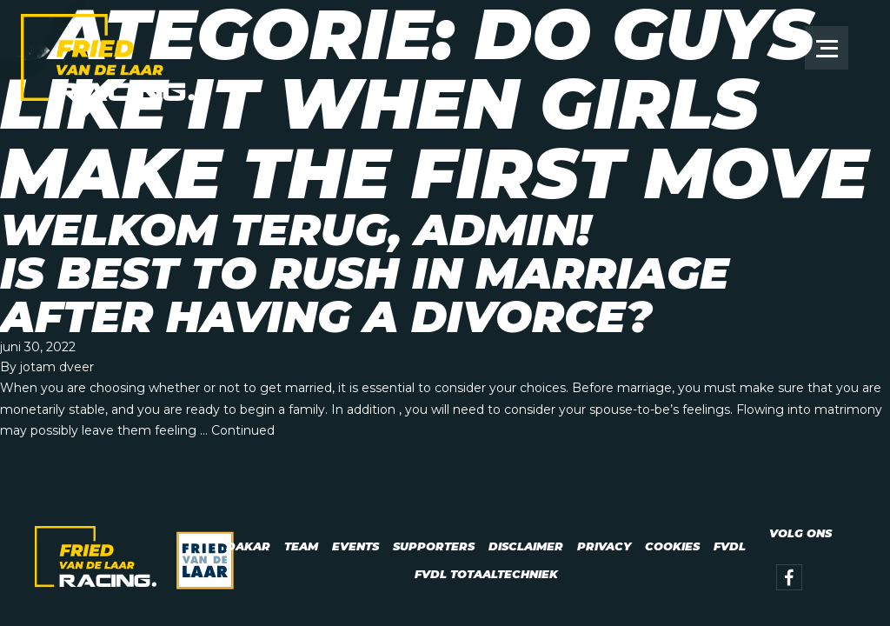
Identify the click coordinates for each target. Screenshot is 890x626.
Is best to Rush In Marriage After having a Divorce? (364, 295)
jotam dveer (57, 367)
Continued (243, 430)
